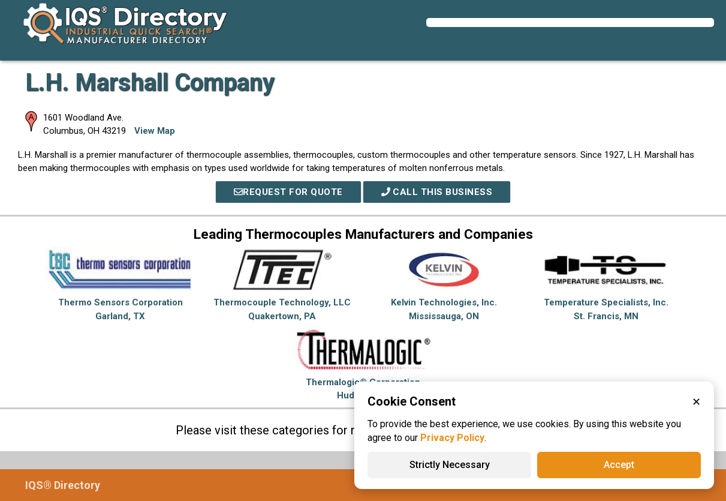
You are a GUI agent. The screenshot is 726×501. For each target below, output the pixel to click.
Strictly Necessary (449, 464)
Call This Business (437, 192)
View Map (154, 130)
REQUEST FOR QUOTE (288, 192)
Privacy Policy (452, 437)
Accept (619, 464)
